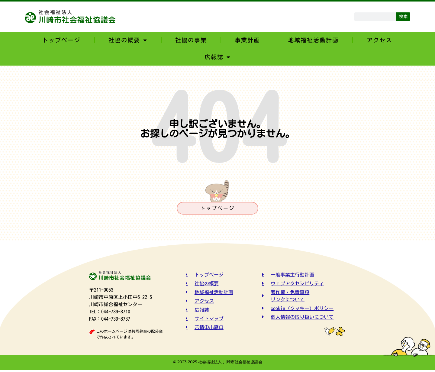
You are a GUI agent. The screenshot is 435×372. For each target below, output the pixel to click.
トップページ (61, 40)
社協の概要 (127, 40)
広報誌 (218, 57)
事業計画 (247, 40)
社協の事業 (191, 40)
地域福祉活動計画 (313, 40)
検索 (403, 16)
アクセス (379, 40)
